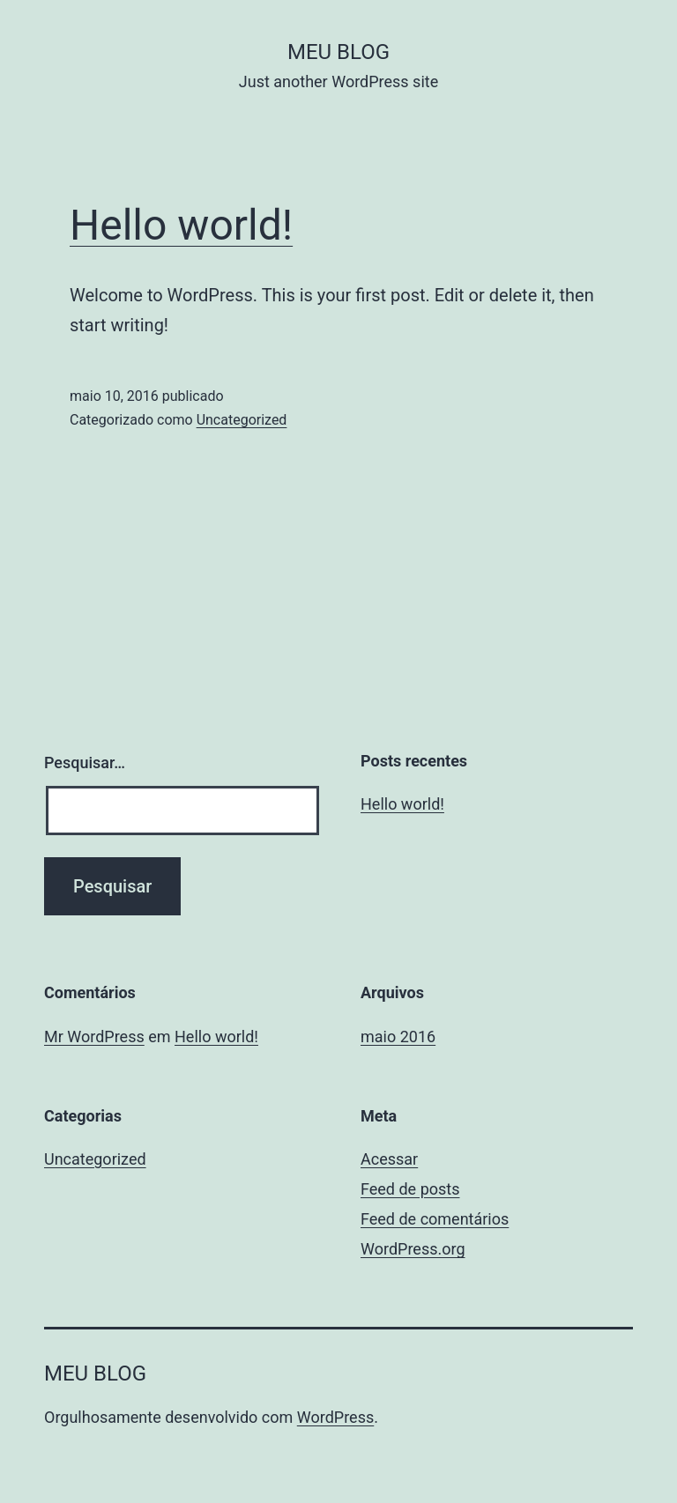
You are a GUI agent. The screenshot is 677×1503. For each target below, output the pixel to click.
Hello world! (181, 225)
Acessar (389, 1159)
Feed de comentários (435, 1219)
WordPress (335, 1417)
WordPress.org (413, 1249)
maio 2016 (398, 1036)
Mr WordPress (94, 1036)
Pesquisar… (84, 762)
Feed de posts (410, 1189)
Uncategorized (242, 419)
